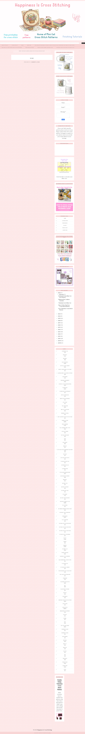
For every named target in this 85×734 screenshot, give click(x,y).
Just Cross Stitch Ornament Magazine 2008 (65, 450)
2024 (59, 316)
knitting (65, 640)
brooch (64, 592)
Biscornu (65, 358)
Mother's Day (65, 483)
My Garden (65, 494)
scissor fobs (65, 665)
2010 (59, 338)
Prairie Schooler (65, 552)
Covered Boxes (65, 220)
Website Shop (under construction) (45, 47)
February (61, 294)
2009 (59, 340)
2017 (59, 322)
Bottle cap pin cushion (64, 365)
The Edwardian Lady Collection (64, 570)
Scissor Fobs (65, 230)
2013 (59, 331)
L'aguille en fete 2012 (65, 461)
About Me (29, 45)
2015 (59, 327)
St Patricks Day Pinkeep (65, 567)
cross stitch (64, 607)
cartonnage (64, 596)
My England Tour (64, 490)
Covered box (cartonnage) (65, 391)
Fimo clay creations (65, 409)
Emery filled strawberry (65, 398)
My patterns (65, 505)
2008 (59, 343)
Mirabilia (65, 479)
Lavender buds (65, 468)
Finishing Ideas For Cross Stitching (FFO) (65, 47)
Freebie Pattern (65, 420)
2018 (59, 320)
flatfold (65, 614)
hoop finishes (65, 636)
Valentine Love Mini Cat (64, 303)
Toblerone (65, 578)
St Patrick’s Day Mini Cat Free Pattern (64, 296)
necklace (65, 647)
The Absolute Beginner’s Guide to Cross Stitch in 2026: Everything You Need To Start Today (54, 45)
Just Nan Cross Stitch (65, 457)
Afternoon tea (65, 351)
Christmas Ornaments (65, 380)
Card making (64, 376)
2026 (59, 292)
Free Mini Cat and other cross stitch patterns (12, 47)
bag (65, 585)
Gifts (65, 438)
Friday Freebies (65, 424)
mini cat (65, 643)
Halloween (65, 442)
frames (65, 618)
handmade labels (65, 632)
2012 (59, 334)
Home (22, 45)
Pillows (64, 225)
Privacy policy (5, 45)
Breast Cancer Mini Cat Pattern (65, 369)
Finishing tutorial (65, 413)
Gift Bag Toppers (65, 431)
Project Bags (64, 227)
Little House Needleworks (65, 472)
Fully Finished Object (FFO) (65, 427)
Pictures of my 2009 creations (65, 523)
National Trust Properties (65, 512)
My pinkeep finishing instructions (65, 508)
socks (65, 669)
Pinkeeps (65, 545)
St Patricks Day (65, 563)
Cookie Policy (15, 45)
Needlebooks (64, 516)
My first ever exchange (65, 497)
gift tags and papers (65, 625)
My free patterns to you (65, 501)
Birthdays (65, 354)
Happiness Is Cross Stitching (44, 730)
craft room (65, 603)
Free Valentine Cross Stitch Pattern (65, 416)
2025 (59, 314)
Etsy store (65, 402)
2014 (59, 329)
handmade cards (65, 629)
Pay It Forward (65, 519)
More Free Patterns (30, 47)
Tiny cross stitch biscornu (65, 574)
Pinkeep (65, 541)
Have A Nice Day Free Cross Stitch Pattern (64, 305)
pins (65, 654)
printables (65, 658)
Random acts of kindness (65, 556)
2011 (59, 336)
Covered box (64, 387)
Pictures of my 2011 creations (65, 530)
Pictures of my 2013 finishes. (65, 534)
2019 (59, 318)
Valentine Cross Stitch (65, 581)
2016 (59, 325)
